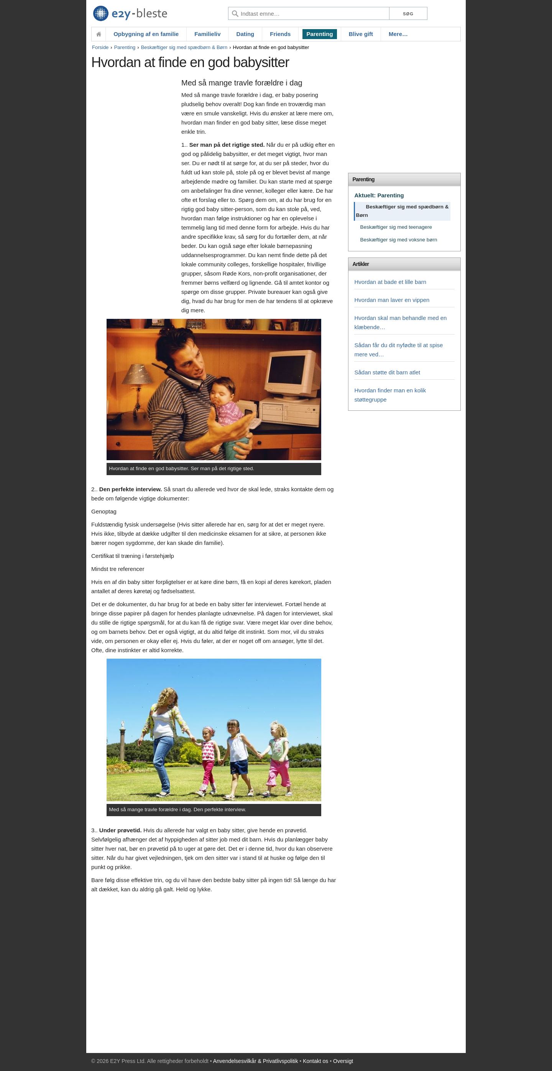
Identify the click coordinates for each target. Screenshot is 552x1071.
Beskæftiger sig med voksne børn (398, 240)
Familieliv (207, 34)
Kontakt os (315, 1061)
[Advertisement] (134, 194)
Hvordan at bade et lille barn (390, 282)
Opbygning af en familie (146, 34)
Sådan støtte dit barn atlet (387, 372)
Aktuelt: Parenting (379, 195)
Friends (280, 34)
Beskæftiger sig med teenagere (396, 227)
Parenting (319, 34)
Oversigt (343, 1061)
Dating (246, 34)
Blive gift (361, 34)
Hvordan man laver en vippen (391, 300)
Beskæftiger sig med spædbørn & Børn (184, 47)
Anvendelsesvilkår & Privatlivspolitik (255, 1061)
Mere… (398, 34)
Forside (100, 47)
